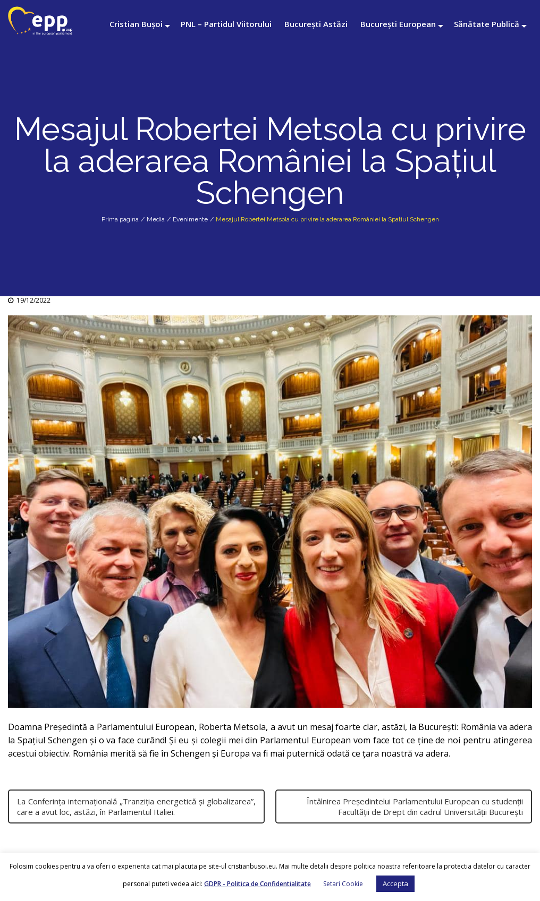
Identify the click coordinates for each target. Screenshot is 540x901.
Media (156, 219)
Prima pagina (120, 219)
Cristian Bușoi (136, 24)
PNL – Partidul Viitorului (226, 24)
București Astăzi (316, 24)
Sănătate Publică (486, 24)
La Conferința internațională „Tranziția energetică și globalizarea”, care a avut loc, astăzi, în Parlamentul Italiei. (136, 806)
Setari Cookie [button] (343, 883)
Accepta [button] (395, 883)
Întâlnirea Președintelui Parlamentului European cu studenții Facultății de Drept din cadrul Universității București (415, 806)
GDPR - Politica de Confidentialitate (257, 883)
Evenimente (190, 219)
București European (398, 24)
